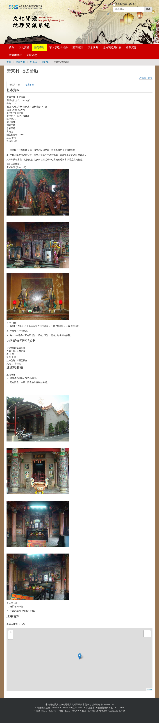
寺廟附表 (29, 84)
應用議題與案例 (112, 47)
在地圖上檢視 (145, 78)
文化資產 (24, 47)
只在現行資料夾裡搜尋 (125, 4)
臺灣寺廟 (39, 47)
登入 (109, 13)
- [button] (11, 637)
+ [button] (11, 632)
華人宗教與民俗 (58, 47)
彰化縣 (33, 62)
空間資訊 (77, 47)
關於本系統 (15, 55)
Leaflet (149, 689)
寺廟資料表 (14, 84)
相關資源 (131, 47)
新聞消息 (32, 55)
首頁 (11, 47)
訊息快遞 (93, 47)
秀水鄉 (45, 62)
